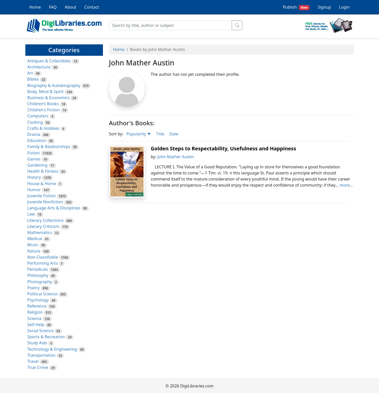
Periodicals (37, 269)
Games (34, 159)
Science (34, 318)
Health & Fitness (42, 171)
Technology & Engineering (52, 349)
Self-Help (35, 324)
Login (344, 7)
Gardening (37, 165)
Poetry (33, 288)
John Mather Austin (175, 156)
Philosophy (37, 275)
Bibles (33, 79)
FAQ (53, 7)
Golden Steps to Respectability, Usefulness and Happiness (223, 148)
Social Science (40, 330)
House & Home (41, 183)
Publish (296, 7)
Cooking (35, 122)
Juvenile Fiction (41, 196)
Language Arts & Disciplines (53, 208)
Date (173, 134)
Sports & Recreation (46, 337)
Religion (35, 312)
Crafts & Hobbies (43, 128)
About (70, 7)
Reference (36, 306)
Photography (39, 281)
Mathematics (39, 232)
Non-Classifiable (42, 257)
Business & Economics (48, 97)
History (34, 177)
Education (36, 140)
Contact (91, 7)
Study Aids (37, 343)
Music (33, 244)
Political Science (42, 294)
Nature (34, 251)
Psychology (38, 300)
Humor (34, 189)
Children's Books (43, 103)
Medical (34, 238)
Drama (33, 134)
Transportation (41, 355)
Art (30, 73)
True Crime (37, 367)
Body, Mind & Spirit (45, 91)
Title (160, 134)
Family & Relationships (48, 146)
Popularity (139, 134)
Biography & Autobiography (53, 85)
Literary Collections (45, 220)
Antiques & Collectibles (49, 61)
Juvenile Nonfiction (45, 202)
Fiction (33, 153)
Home (35, 7)
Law (31, 214)
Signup (324, 7)
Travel (33, 361)
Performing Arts (42, 263)
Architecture (39, 67)
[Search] (170, 25)
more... (346, 185)
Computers (38, 116)
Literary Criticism (43, 226)
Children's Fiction (43, 110)
